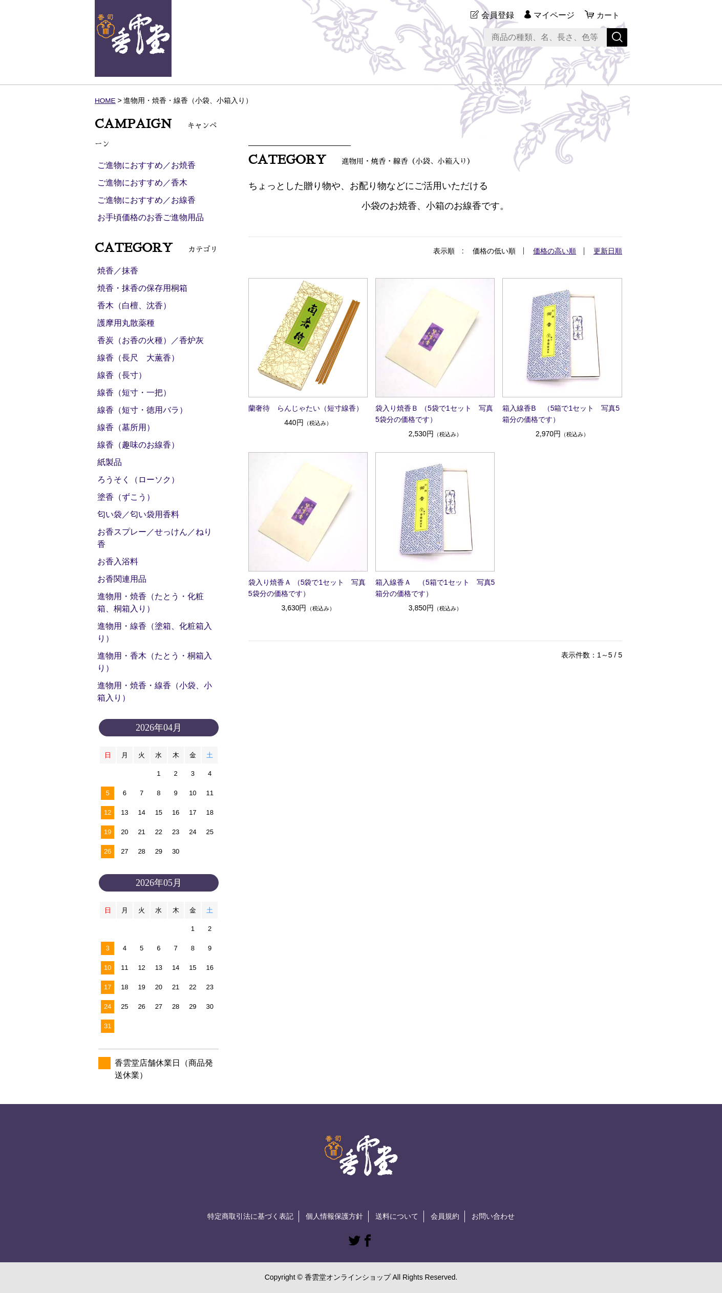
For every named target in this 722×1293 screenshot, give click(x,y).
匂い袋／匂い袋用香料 (138, 514)
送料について (396, 1216)
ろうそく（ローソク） (138, 479)
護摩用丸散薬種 (126, 323)
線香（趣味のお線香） (138, 444)
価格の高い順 (554, 251)
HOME (105, 100)
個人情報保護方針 (334, 1216)
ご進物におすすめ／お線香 (146, 200)
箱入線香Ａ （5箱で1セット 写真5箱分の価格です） (435, 588)
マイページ (552, 15)
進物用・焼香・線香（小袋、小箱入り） (154, 691)
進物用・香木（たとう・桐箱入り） (154, 661)
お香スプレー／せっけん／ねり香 (154, 537)
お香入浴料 (117, 561)
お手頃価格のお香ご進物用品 (150, 217)
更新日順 (607, 251)
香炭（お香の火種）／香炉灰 (150, 340)
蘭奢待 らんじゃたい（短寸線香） (305, 408)
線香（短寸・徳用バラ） (142, 410)
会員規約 (445, 1216)
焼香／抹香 (117, 270)
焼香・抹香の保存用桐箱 (142, 288)
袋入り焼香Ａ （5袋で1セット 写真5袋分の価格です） (307, 588)
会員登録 (496, 15)
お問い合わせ (493, 1216)
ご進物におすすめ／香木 (142, 182)
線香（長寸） (121, 375)
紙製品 (109, 462)
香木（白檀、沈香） (134, 305)
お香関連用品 (121, 579)
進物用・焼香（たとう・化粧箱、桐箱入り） (150, 602)
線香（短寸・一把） (134, 392)
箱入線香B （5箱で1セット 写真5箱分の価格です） (561, 413)
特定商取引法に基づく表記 (250, 1216)
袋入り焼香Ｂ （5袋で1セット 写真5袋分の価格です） (434, 413)
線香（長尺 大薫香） (138, 357)
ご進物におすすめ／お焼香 (146, 165)
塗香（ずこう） (126, 497)
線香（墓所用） (126, 427)
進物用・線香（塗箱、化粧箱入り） (154, 632)
